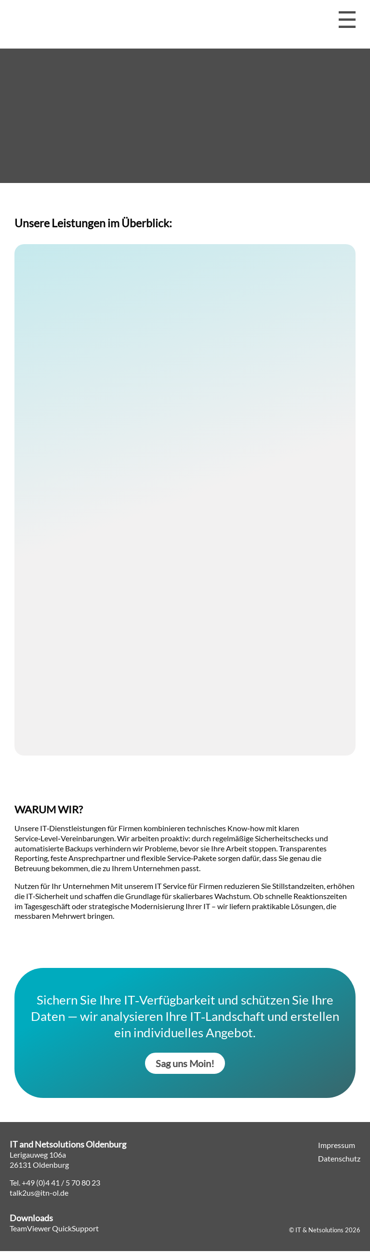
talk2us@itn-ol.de (39, 1194)
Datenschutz (339, 1160)
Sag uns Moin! (185, 1065)
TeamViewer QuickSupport (54, 1230)
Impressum (336, 1146)
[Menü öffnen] (347, 19)
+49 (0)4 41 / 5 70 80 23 (61, 1184)
